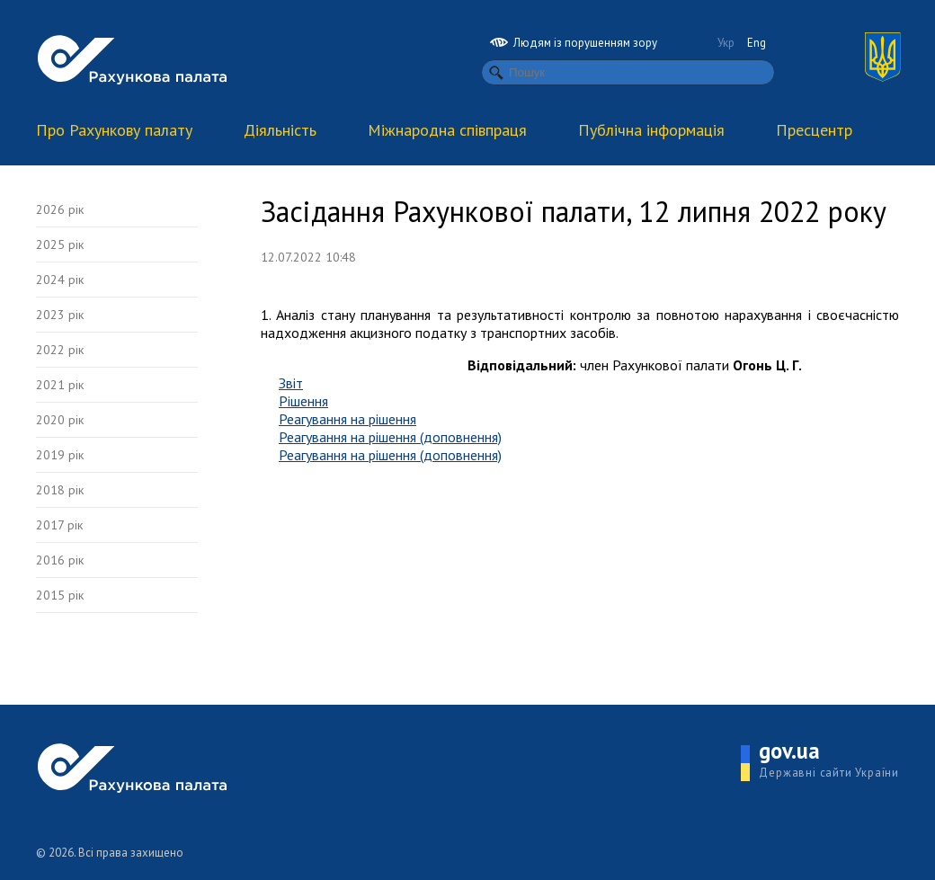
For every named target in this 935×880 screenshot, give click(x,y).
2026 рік (60, 209)
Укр (726, 42)
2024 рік (60, 279)
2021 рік (60, 385)
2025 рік (60, 244)
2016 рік (60, 560)
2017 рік (59, 525)
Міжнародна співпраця (447, 130)
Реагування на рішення (347, 419)
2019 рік (60, 455)
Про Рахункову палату (114, 130)
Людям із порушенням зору (573, 42)
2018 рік (60, 490)
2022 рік (60, 350)
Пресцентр (814, 130)
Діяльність (280, 130)
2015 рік (60, 595)
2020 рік (60, 420)
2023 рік (60, 315)
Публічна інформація (651, 130)
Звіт (291, 383)
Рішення (303, 401)
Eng (756, 42)
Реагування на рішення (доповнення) (390, 437)
